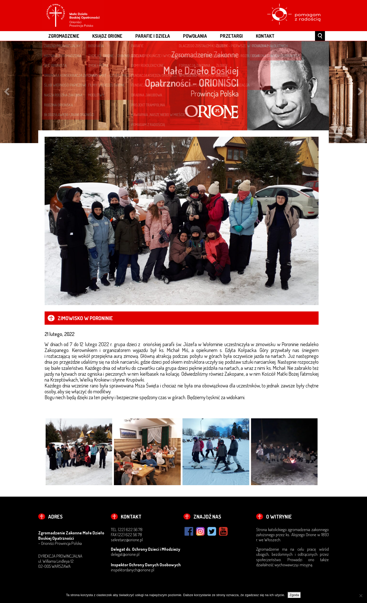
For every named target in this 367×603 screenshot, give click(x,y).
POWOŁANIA (195, 36)
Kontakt (265, 36)
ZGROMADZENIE (63, 36)
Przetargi (231, 36)
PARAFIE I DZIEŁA (152, 36)
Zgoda (294, 595)
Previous (7, 92)
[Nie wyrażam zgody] (360, 595)
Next (360, 92)
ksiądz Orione (107, 36)
